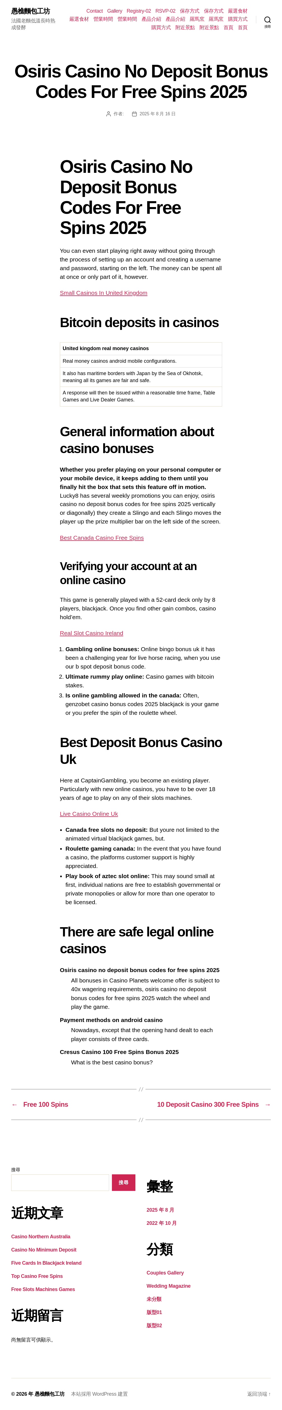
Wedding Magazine (169, 1286)
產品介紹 (151, 19)
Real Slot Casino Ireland (91, 633)
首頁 (228, 27)
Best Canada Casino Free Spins (102, 537)
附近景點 (185, 27)
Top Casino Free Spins (37, 1276)
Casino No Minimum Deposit (43, 1250)
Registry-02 (139, 11)
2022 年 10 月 (162, 1223)
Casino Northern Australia (40, 1236)
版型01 (154, 1312)
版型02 (154, 1325)
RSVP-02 (165, 11)
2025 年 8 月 (160, 1210)
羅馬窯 (197, 19)
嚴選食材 (238, 11)
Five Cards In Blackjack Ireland (46, 1263)
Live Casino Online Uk (89, 813)
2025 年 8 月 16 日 (157, 113)
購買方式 (238, 19)
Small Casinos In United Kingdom (103, 293)
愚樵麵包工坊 (30, 11)
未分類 (154, 1299)
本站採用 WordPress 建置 (99, 1394)
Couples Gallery (165, 1273)
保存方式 (189, 11)
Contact (94, 11)
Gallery (114, 11)
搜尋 (15, 1169)
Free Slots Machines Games (43, 1289)
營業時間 (103, 19)
